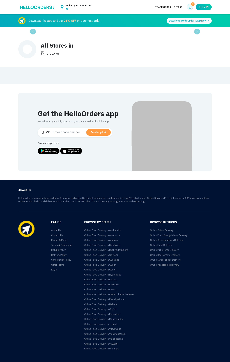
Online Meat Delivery (161, 245)
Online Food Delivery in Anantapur (102, 235)
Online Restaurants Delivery (165, 255)
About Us (56, 230)
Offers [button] (178, 7)
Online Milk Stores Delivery (164, 250)
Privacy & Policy (59, 240)
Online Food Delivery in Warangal (101, 348)
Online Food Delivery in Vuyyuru (101, 343)
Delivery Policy (58, 255)
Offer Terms (57, 265)
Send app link (98, 132)
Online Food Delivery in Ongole (100, 309)
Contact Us (57, 235)
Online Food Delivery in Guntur (100, 269)
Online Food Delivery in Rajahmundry (103, 319)
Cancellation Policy (61, 259)
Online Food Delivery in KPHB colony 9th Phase (109, 294)
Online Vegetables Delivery (164, 265)
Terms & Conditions (61, 245)
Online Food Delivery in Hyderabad (102, 274)
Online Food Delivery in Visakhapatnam (105, 334)
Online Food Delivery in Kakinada (101, 284)
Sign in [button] (204, 7)
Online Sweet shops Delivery (165, 259)
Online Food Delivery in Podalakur (102, 314)
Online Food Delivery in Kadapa (100, 279)
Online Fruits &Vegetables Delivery (168, 235)
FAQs (54, 269)
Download (189, 21)
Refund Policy (58, 250)
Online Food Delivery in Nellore (100, 304)
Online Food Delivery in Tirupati (100, 324)
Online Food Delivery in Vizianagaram (103, 338)
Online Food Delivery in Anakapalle (102, 230)
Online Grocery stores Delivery (166, 240)
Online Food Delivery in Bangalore (102, 245)
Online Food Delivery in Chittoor (101, 255)
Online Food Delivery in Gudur (100, 265)
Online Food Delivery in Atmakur (101, 240)
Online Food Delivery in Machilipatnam (104, 299)
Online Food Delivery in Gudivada (101, 259)
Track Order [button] (163, 7)
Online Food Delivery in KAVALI (100, 289)
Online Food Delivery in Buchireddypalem (106, 250)
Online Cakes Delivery (161, 230)
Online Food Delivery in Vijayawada (102, 329)
